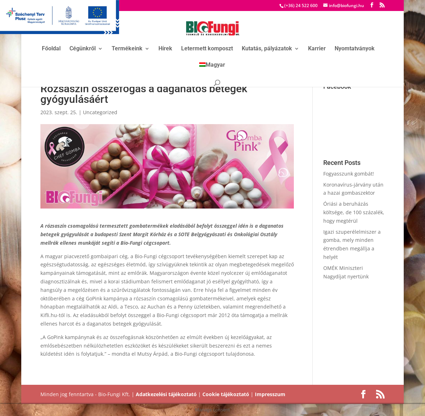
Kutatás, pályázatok (267, 49)
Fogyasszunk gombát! (348, 173)
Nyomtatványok (355, 49)
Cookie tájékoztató (225, 394)
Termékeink (127, 49)
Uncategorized (100, 112)
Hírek (165, 49)
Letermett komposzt (207, 49)
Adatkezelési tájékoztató (166, 394)
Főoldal (51, 49)
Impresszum (270, 394)
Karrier (317, 49)
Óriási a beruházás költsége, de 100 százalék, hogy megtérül (353, 212)
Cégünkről (82, 49)
